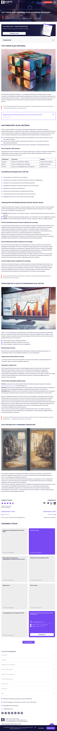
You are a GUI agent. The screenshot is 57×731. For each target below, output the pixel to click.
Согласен (33, 624)
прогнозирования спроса (8, 385)
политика (45, 624)
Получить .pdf (14, 33)
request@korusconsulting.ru (10, 705)
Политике (23, 728)
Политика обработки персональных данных (11, 723)
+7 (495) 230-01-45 (8, 709)
